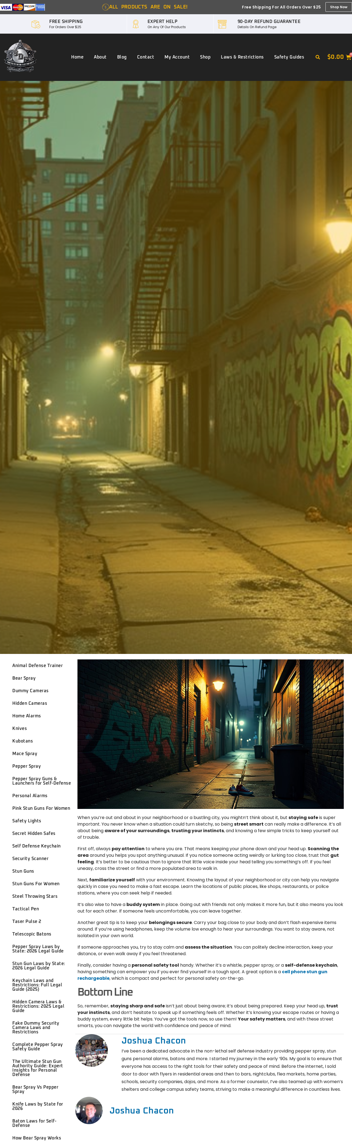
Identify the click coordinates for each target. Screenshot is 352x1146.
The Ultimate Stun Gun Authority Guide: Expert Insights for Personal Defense (37, 1068)
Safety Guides (289, 57)
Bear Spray (24, 678)
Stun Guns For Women (36, 884)
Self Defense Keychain (36, 846)
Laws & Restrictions (242, 57)
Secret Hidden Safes (34, 833)
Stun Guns (23, 871)
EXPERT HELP (163, 21)
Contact (145, 57)
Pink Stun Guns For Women (41, 808)
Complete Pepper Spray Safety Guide (37, 1046)
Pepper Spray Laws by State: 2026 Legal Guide (38, 949)
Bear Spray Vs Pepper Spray (35, 1089)
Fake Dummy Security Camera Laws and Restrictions (35, 1027)
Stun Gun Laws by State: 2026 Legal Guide (38, 965)
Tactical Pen (25, 909)
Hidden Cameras (29, 703)
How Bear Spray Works (36, 1138)
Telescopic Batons (31, 934)
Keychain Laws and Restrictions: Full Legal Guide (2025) (37, 985)
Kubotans (22, 741)
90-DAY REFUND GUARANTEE (269, 21)
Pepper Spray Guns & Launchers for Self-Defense (41, 781)
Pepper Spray (26, 766)
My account (177, 57)
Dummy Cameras (30, 691)
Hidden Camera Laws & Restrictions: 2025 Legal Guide (38, 1006)
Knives (19, 728)
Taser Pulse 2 (26, 921)
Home (77, 57)
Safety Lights (26, 821)
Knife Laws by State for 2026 (37, 1106)
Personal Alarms (30, 796)
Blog (122, 57)
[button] (318, 57)
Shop (205, 57)
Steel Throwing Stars (34, 896)
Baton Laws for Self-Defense (34, 1123)
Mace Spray (24, 754)
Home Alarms (26, 716)
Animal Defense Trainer (37, 665)
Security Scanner (30, 858)
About (100, 57)
